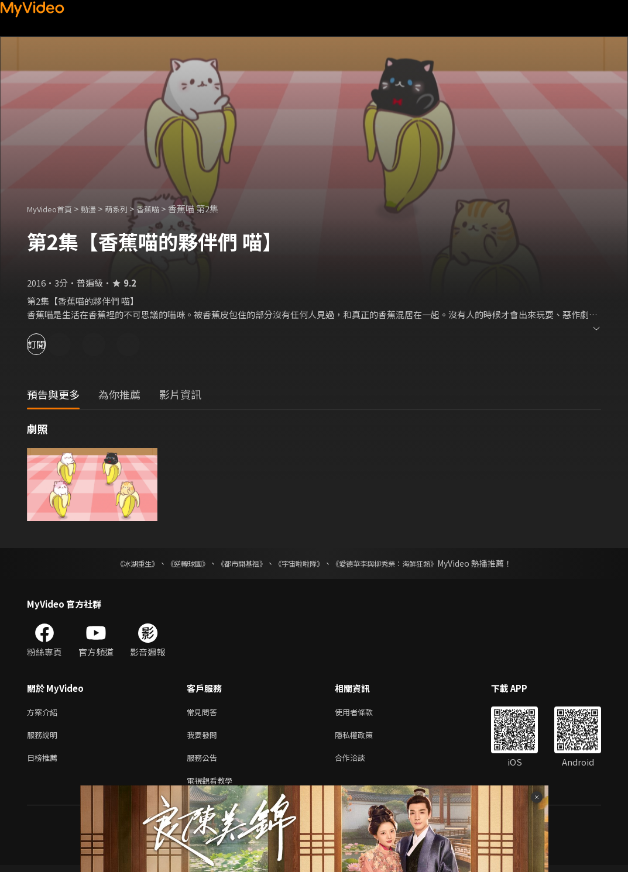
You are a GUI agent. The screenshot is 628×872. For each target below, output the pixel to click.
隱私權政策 (364, 737)
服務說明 (44, 737)
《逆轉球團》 (174, 563)
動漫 (98, 208)
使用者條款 (364, 712)
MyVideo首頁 (53, 208)
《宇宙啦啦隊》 (301, 563)
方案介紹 (44, 712)
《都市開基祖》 (236, 563)
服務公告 (204, 762)
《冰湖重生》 (117, 563)
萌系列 (128, 208)
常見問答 (204, 712)
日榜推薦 (44, 762)
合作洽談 (359, 762)
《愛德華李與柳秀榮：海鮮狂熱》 (399, 563)
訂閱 (50, 344)
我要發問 (204, 737)
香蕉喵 (163, 208)
